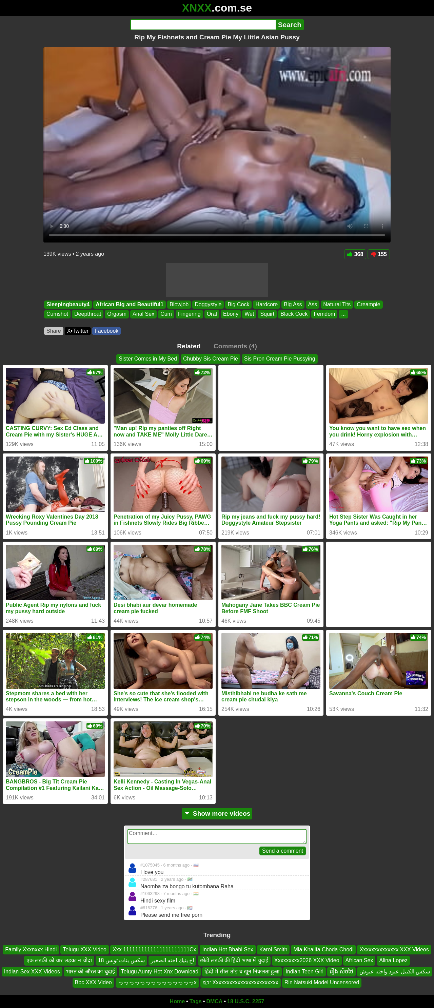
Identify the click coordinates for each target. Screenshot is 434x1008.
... (343, 314)
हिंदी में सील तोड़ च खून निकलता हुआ (241, 971)
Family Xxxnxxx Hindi (31, 949)
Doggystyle (208, 304)
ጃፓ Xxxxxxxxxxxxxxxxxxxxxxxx (240, 982)
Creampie (368, 304)
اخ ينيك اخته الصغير (172, 960)
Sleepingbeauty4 (68, 304)
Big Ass (293, 304)
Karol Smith (273, 949)
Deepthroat (87, 314)
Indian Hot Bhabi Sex (227, 949)
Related (188, 346)
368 (355, 254)
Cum (166, 314)
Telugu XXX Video (84, 949)
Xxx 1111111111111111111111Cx (154, 949)
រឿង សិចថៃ (341, 971)
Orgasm (116, 314)
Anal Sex (143, 314)
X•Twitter (77, 331)
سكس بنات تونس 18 (121, 960)
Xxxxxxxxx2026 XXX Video (306, 960)
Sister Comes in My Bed (148, 359)
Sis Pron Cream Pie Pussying (279, 359)
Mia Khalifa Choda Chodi (323, 949)
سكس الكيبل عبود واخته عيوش (394, 971)
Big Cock (238, 304)
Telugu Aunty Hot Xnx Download (160, 971)
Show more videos (217, 813)
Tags (196, 1001)
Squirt (267, 314)
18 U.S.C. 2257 (245, 1001)
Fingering (189, 314)
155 (379, 254)
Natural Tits (337, 304)
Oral (212, 314)
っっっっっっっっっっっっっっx (157, 982)
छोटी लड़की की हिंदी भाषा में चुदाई (234, 960)
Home (177, 1001)
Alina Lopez (393, 960)
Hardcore (266, 304)
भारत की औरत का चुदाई (90, 971)
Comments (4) (235, 346)
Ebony (230, 314)
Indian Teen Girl (304, 971)
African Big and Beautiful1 (129, 304)
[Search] (203, 24)
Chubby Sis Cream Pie (210, 359)
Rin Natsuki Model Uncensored (321, 982)
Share (53, 331)
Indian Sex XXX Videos (32, 971)
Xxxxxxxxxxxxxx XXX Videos (394, 949)
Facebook (106, 331)
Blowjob (179, 304)
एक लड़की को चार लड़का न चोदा (59, 960)
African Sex (359, 960)
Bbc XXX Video (93, 982)
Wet (249, 314)
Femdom (324, 314)
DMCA (214, 1001)
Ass (312, 304)
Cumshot (57, 314)
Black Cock (294, 314)
